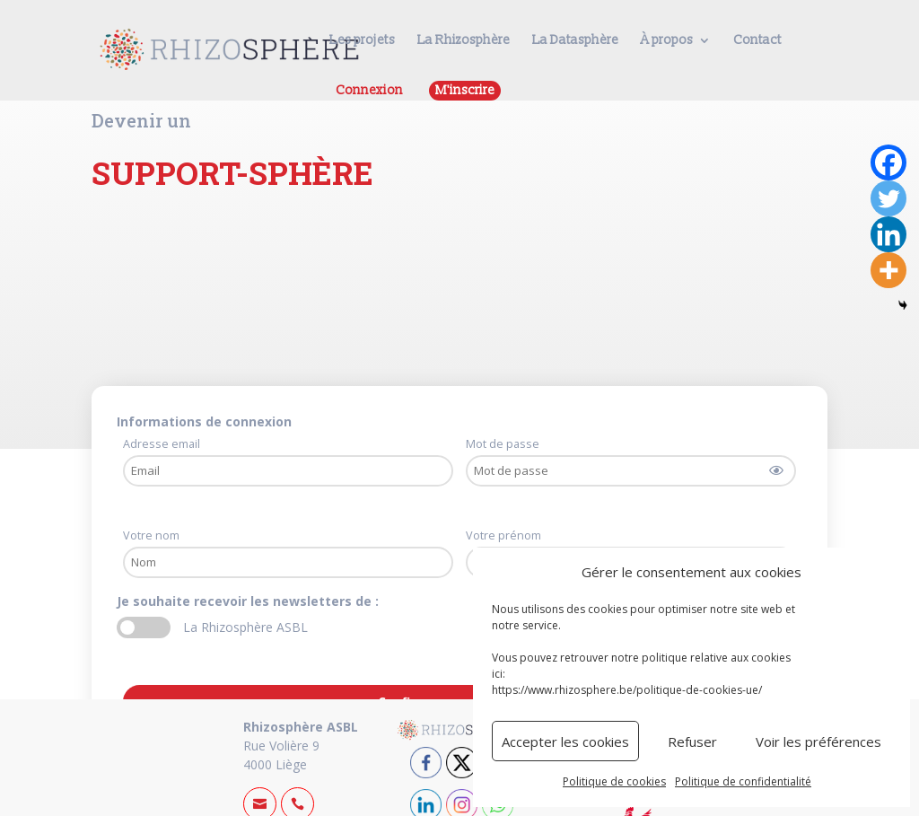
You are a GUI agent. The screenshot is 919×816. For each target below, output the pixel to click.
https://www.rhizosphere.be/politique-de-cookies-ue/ (627, 690)
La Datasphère (575, 41)
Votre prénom (503, 535)
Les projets (362, 41)
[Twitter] (888, 198)
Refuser (692, 741)
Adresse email (161, 444)
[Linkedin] (888, 234)
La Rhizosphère (463, 41)
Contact (757, 41)
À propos (667, 41)
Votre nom (151, 535)
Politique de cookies (614, 781)
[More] (888, 270)
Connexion (369, 90)
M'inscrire (465, 90)
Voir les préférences (818, 741)
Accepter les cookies (565, 741)
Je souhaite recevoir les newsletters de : (249, 601)
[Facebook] (888, 162)
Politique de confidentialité (743, 781)
